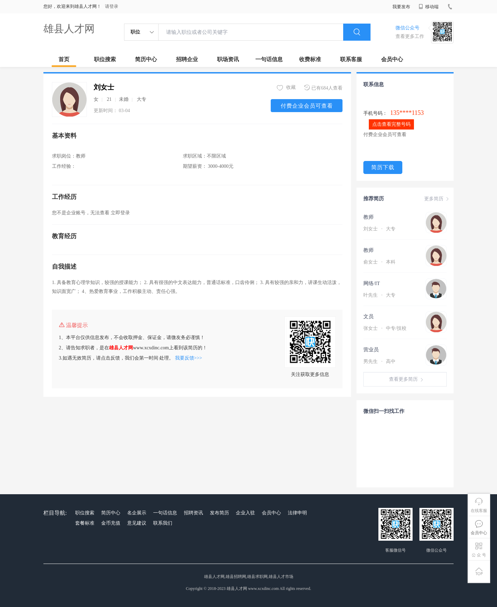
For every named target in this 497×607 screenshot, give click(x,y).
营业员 (371, 349)
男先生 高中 (379, 361)
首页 (63, 59)
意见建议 (136, 523)
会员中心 (392, 59)
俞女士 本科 (379, 262)
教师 (368, 217)
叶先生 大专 (379, 295)
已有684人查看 (323, 88)
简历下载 (382, 167)
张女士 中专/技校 (384, 328)
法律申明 (297, 512)
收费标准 (310, 59)
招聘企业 (187, 59)
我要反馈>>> (188, 358)
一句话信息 (269, 59)
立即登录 (120, 212)
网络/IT (371, 283)
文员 (368, 316)
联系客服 (351, 59)
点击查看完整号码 (391, 124)
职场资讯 (228, 59)
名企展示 (136, 512)
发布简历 (219, 512)
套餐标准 (84, 523)
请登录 (111, 6)
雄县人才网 (69, 28)
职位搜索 (105, 59)
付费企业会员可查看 (307, 106)
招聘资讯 (193, 512)
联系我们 (162, 523)
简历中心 (146, 59)
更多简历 (437, 198)
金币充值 (110, 523)
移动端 (429, 6)
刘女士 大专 (379, 228)
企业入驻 (245, 512)
